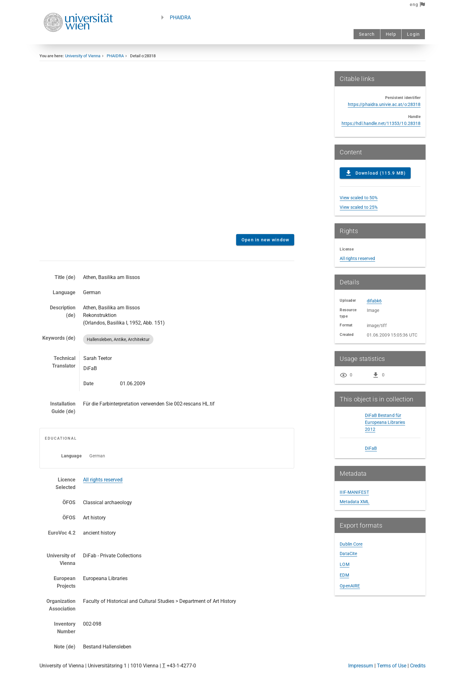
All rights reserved (102, 480)
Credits (418, 666)
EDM (344, 575)
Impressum (360, 666)
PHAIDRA (180, 18)
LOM (344, 564)
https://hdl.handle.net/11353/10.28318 (381, 123)
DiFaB (371, 448)
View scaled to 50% (359, 197)
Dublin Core (351, 544)
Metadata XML (354, 501)
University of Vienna (82, 55)
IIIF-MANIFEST (354, 492)
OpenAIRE (350, 585)
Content (167, 150)
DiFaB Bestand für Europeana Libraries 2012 (385, 422)
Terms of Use (391, 666)
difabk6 (374, 300)
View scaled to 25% (359, 207)
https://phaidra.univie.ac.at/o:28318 (384, 104)
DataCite (348, 553)
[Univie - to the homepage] (78, 40)
